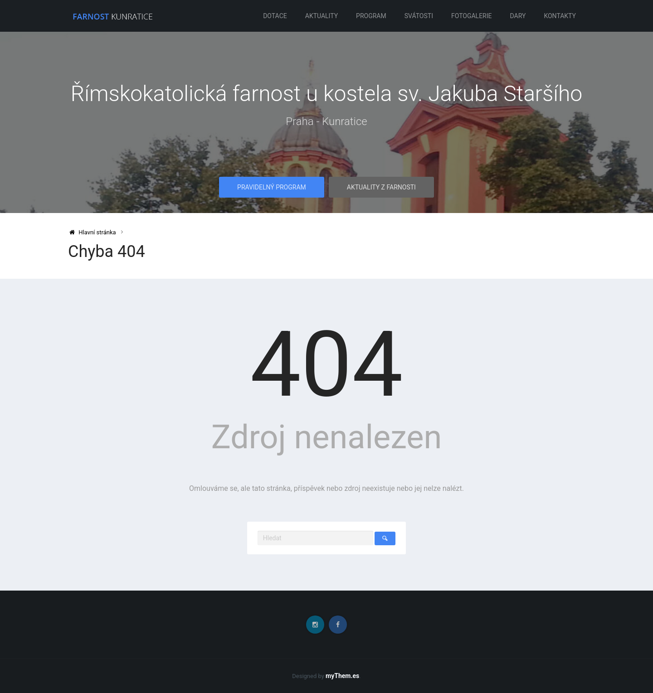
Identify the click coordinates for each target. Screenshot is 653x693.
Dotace (275, 15)
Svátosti (418, 15)
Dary (518, 15)
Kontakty (560, 15)
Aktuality (321, 15)
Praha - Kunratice (326, 121)
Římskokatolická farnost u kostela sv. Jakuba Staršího (327, 94)
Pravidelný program (271, 187)
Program (371, 15)
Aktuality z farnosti (381, 187)
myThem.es (342, 675)
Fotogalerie (471, 15)
